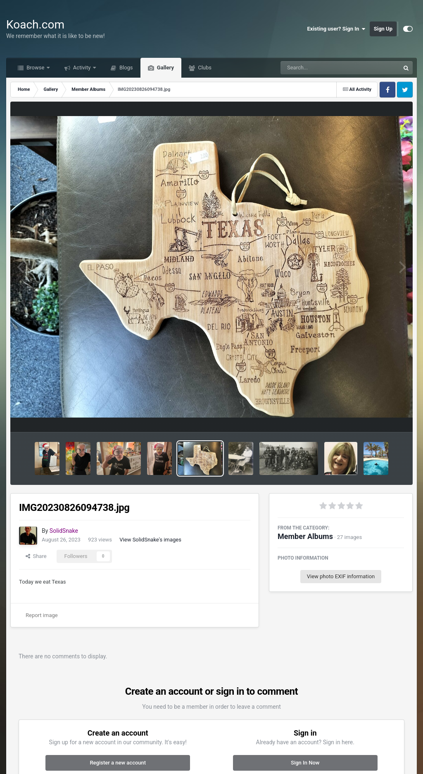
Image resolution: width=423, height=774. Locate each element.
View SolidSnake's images (150, 540)
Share (36, 556)
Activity (82, 67)
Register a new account (118, 763)
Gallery (165, 67)
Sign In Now (305, 763)
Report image (42, 615)
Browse (35, 67)
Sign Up (383, 29)
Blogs (125, 67)
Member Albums (305, 536)
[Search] (319, 67)
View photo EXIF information (341, 576)
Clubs (204, 67)
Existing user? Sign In (336, 28)
